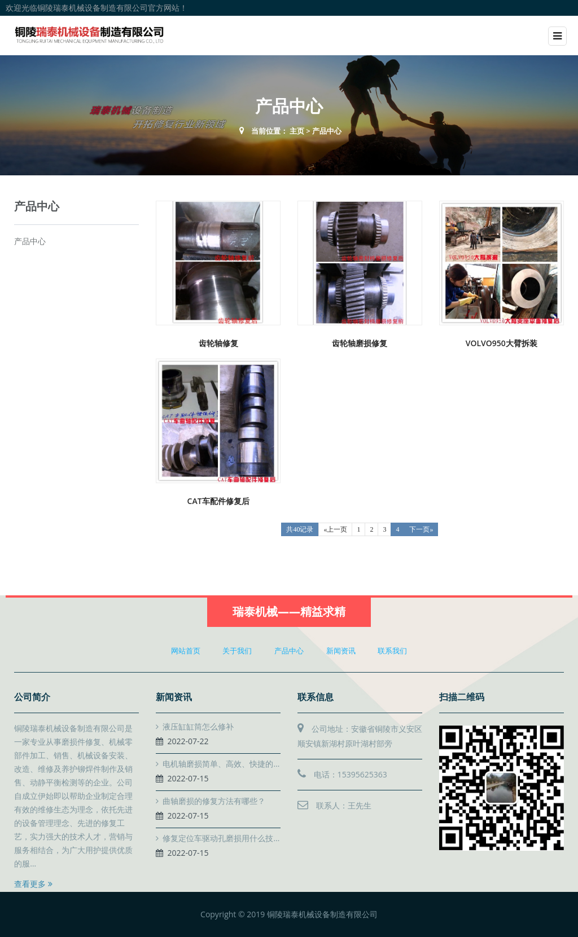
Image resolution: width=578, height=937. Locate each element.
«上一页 (335, 529)
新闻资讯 (341, 651)
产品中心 (326, 131)
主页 (297, 131)
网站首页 (185, 651)
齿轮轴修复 (218, 343)
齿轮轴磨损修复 (359, 343)
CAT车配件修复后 (218, 501)
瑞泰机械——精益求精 (289, 611)
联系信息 (315, 697)
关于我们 (237, 651)
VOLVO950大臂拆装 (501, 343)
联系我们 (392, 651)
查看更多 (33, 883)
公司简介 (32, 697)
